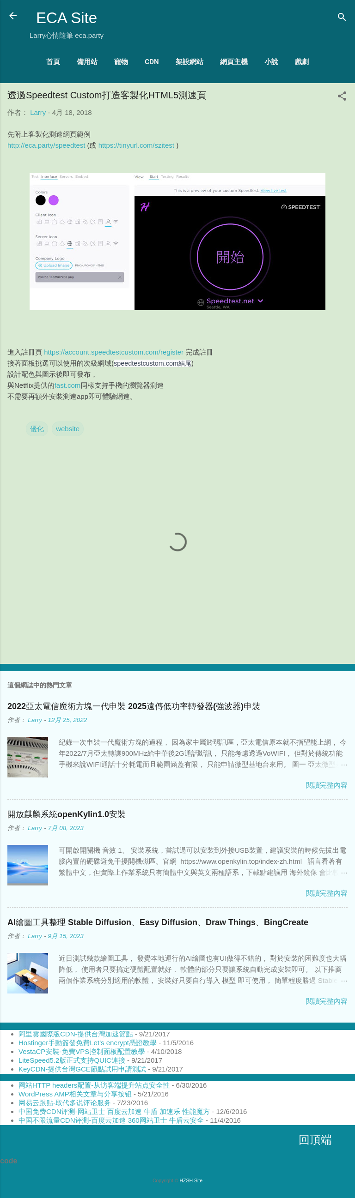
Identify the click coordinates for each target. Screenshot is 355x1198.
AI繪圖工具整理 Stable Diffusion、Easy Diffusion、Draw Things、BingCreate (157, 922)
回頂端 (315, 1139)
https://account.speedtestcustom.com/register (114, 352)
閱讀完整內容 (327, 785)
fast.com (68, 385)
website (68, 429)
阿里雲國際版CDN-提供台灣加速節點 (75, 1034)
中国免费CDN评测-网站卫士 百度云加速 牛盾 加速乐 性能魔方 (114, 1111)
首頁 (53, 62)
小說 (271, 62)
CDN (152, 62)
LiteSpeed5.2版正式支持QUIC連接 (71, 1060)
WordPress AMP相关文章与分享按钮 (75, 1094)
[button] (342, 97)
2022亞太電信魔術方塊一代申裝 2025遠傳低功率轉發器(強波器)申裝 (133, 706)
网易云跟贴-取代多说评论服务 (64, 1103)
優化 (37, 429)
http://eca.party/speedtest (46, 145)
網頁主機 (234, 62)
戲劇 (302, 62)
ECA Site (66, 17)
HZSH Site (190, 1180)
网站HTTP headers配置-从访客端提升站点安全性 (94, 1085)
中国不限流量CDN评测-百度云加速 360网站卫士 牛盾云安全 (111, 1120)
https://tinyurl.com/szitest (136, 145)
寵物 (121, 62)
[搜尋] (342, 19)
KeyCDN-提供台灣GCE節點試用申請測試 (82, 1069)
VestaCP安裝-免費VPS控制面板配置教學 (81, 1051)
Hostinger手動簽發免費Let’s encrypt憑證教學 (87, 1043)
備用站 (87, 62)
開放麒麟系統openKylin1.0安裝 (66, 814)
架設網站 (189, 62)
